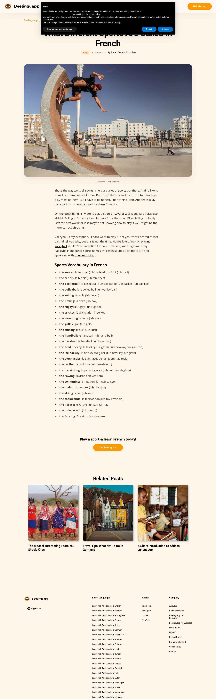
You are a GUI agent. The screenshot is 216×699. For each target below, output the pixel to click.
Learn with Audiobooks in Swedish (107, 668)
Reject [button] (149, 29)
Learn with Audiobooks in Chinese (107, 644)
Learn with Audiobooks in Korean (106, 659)
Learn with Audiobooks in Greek (106, 687)
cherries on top (84, 255)
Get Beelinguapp (108, 447)
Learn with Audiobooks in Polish (106, 673)
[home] (22, 6)
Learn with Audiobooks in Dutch (106, 678)
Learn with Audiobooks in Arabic (106, 663)
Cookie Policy (175, 647)
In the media (174, 628)
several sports (124, 214)
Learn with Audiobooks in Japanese (108, 635)
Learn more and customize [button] (59, 29)
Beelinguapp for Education (176, 616)
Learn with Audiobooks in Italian (106, 625)
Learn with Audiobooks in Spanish (107, 611)
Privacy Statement (177, 642)
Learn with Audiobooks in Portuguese (108, 615)
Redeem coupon (176, 611)
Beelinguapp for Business (180, 623)
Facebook (146, 606)
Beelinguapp (31, 20)
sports (122, 190)
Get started (199, 6)
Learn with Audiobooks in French (106, 620)
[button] (34, 608)
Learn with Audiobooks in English (106, 606)
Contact (172, 652)
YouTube (146, 620)
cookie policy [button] (94, 14)
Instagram (146, 611)
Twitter (145, 615)
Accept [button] (165, 29)
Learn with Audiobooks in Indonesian (108, 692)
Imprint (172, 632)
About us (173, 606)
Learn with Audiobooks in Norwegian (108, 683)
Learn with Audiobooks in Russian (107, 639)
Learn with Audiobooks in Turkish (106, 654)
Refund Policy (175, 637)
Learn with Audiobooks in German (107, 630)
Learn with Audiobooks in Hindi (105, 649)
